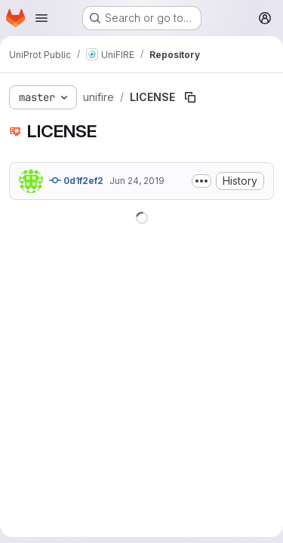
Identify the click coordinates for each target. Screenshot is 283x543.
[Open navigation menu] (41, 18)
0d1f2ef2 (76, 180)
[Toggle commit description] (201, 181)
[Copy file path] (190, 97)
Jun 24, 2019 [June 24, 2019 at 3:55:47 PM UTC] (137, 180)
